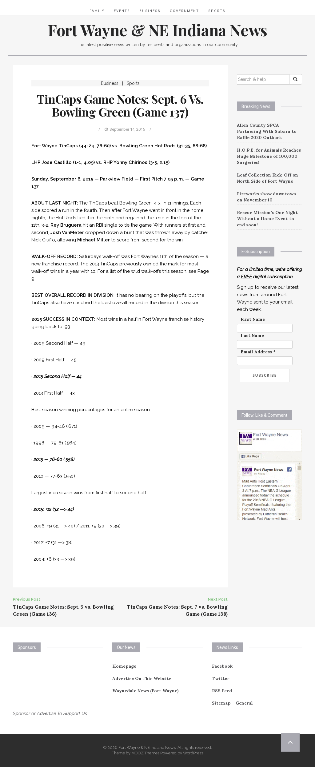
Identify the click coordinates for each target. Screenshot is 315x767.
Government (184, 11)
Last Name (252, 335)
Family (97, 11)
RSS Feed (222, 690)
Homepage (124, 666)
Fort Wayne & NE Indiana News (157, 30)
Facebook (222, 666)
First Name (253, 319)
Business (150, 11)
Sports (216, 11)
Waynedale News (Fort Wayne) (145, 690)
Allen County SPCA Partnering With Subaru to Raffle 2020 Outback (267, 131)
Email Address (258, 352)
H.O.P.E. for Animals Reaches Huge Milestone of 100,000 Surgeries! (269, 156)
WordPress (193, 753)
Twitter (220, 678)
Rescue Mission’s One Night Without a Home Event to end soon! (267, 219)
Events (122, 11)
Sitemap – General (232, 703)
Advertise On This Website (141, 678)
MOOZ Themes (145, 753)
